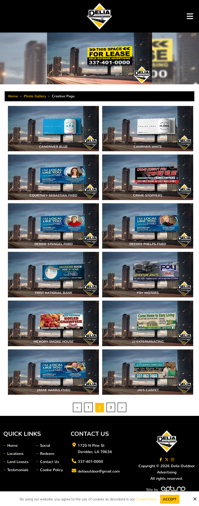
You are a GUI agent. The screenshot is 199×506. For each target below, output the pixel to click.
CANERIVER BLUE (53, 147)
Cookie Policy (146, 499)
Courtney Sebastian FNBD (53, 195)
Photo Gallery (35, 96)
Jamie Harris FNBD (53, 390)
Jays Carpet (148, 390)
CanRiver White (148, 147)
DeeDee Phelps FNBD (147, 244)
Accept (170, 499)
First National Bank (53, 293)
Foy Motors (148, 293)
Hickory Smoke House (54, 341)
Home (13, 96)
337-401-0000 (90, 461)
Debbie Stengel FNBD (53, 244)
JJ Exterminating (148, 341)
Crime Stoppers (147, 195)
